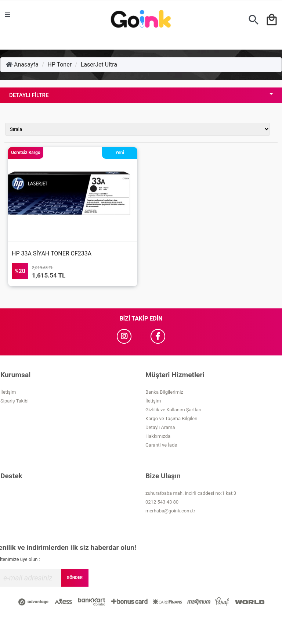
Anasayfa (22, 64)
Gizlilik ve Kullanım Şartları (173, 409)
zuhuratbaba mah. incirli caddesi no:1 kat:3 (190, 493)
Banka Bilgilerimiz (164, 392)
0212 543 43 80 (161, 502)
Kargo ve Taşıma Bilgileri (171, 418)
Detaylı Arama (160, 427)
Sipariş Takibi (14, 401)
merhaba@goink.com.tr (170, 511)
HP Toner (59, 64)
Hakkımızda (157, 436)
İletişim (8, 392)
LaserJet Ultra (99, 64)
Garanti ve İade (161, 445)
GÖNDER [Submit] (75, 577)
